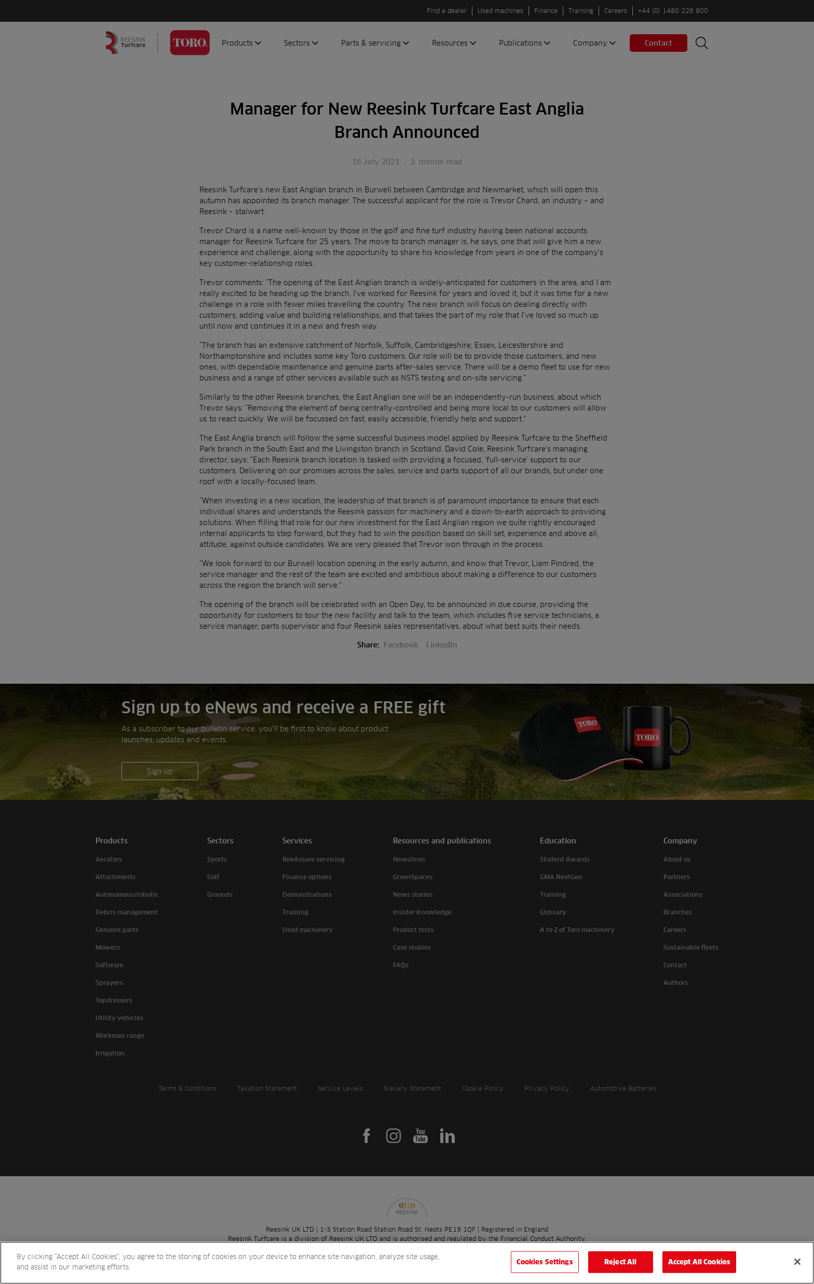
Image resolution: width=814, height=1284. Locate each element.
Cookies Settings (545, 1269)
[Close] (797, 1269)
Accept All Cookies (699, 1269)
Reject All (620, 1269)
